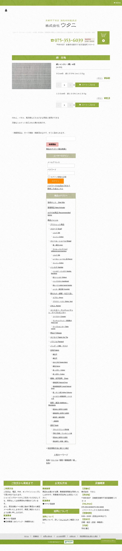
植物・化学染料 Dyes (59, 378)
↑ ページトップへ (108, 541)
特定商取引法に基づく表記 (58, 448)
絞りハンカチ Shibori (60, 277)
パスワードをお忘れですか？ (59, 186)
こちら (64, 520)
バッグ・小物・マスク (59, 346)
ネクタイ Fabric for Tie (59, 337)
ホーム (26, 536)
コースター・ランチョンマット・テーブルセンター (60, 311)
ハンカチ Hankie (56, 267)
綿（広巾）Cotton (59, 374)
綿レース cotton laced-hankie (62, 285)
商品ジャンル (53, 220)
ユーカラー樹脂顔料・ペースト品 (61, 397)
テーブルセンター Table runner (59, 327)
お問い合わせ (47, 536)
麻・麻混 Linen (58, 245)
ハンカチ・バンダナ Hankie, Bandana (61, 272)
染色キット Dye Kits (56, 202)
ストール (54, 460)
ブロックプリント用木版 (61, 429)
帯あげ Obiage (56, 333)
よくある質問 (61, 536)
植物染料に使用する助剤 (61, 413)
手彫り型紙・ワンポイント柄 (62, 433)
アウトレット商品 (57, 224)
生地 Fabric (54, 350)
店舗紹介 (36, 536)
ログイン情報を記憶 (57, 177)
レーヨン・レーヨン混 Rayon (62, 259)
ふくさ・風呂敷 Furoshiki (61, 289)
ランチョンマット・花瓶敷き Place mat (61, 321)
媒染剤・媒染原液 (59, 417)
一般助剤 (56, 421)
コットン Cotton (58, 237)
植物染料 (68, 460)
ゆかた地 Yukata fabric (60, 362)
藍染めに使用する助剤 (60, 409)
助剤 (61, 460)
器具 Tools (54, 425)
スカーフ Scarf (56, 229)
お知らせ (73, 536)
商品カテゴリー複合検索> (56, 149)
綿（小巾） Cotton (59, 370)
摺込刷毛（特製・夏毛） (61, 441)
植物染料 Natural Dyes (60, 382)
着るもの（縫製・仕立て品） (61, 294)
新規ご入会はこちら (55, 189)
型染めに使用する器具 (60, 437)
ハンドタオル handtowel (61, 281)
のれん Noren (55, 306)
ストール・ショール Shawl (60, 241)
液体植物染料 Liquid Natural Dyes (61, 387)
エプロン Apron (58, 297)
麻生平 (55, 354)
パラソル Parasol (57, 342)
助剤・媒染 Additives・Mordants (58, 404)
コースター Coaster (59, 316)
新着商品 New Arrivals (56, 208)
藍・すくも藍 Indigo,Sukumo (62, 392)
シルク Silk (56, 233)
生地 (48, 460)
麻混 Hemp (56, 366)
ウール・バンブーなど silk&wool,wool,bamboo (59, 250)
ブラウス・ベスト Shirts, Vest (62, 301)
